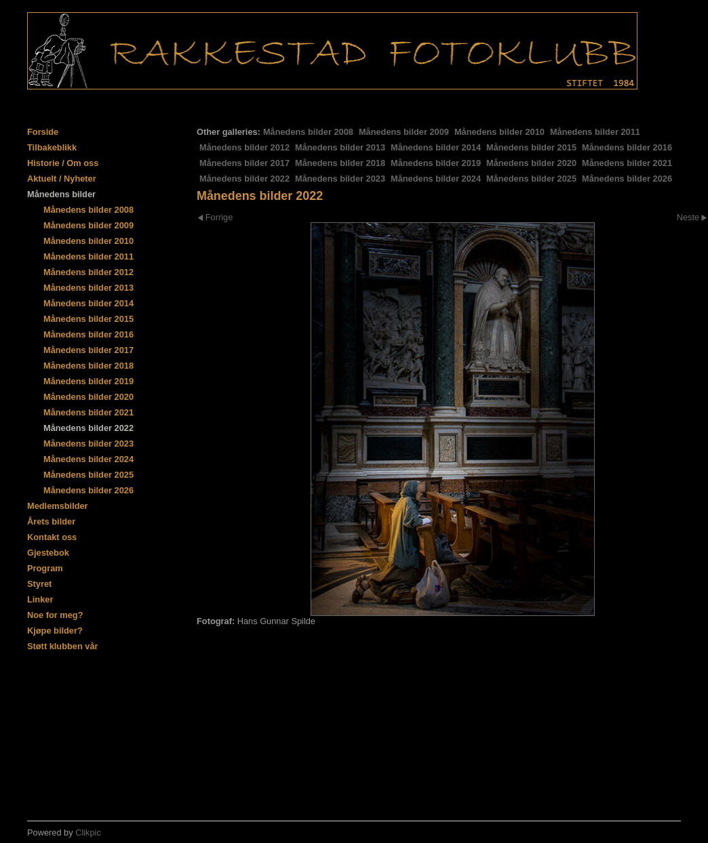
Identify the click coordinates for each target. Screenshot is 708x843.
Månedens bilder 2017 (244, 163)
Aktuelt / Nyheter (61, 178)
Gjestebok (48, 553)
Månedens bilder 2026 (627, 178)
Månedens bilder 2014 (436, 147)
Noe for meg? (55, 615)
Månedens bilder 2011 (595, 132)
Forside (42, 132)
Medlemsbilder (57, 506)
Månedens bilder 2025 (531, 178)
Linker (40, 599)
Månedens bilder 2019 (436, 163)
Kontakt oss (52, 537)
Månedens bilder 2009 (404, 132)
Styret (39, 584)
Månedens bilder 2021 (627, 163)
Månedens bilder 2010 (499, 132)
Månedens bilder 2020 (531, 163)
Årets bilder (51, 521)
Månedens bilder (61, 194)
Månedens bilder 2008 (308, 132)
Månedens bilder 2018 (340, 163)
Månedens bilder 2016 (627, 147)
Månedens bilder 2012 (244, 147)
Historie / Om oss (62, 163)
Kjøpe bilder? (55, 630)
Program (45, 568)
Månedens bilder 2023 (340, 178)
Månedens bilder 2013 (340, 147)
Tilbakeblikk (52, 147)
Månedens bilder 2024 (436, 178)
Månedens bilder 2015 (531, 147)
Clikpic (88, 832)
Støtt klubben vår (62, 646)
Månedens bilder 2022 (244, 178)
